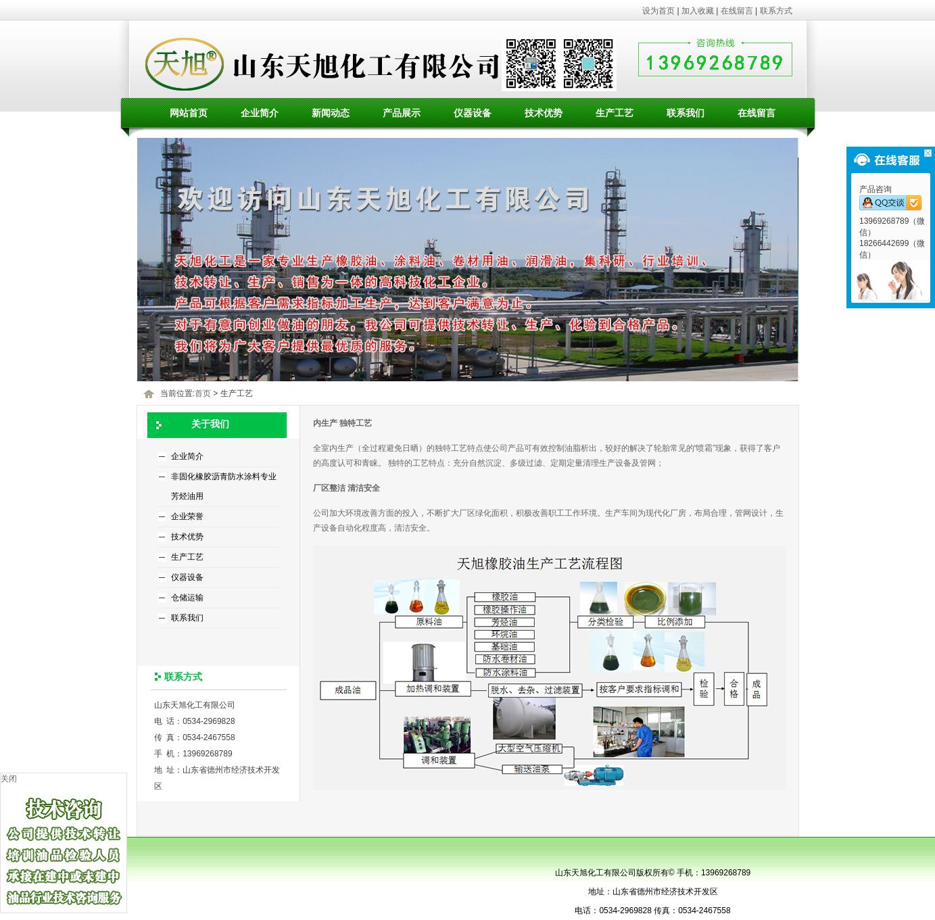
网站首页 (189, 112)
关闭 (9, 778)
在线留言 (737, 11)
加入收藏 (697, 11)
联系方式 (776, 11)
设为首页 (658, 11)
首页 (203, 393)
